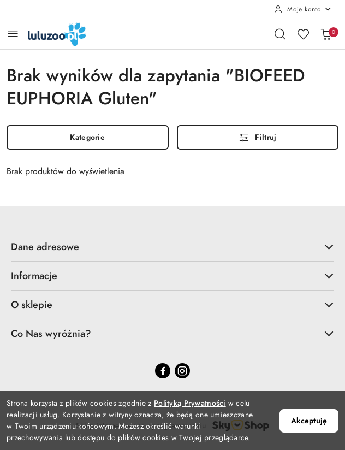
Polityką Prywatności (190, 403)
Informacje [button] (172, 275)
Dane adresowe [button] (172, 246)
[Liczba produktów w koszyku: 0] (326, 33)
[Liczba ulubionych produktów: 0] (303, 33)
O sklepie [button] (172, 304)
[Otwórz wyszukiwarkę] (280, 33)
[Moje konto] (303, 9)
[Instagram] (182, 370)
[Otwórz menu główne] (13, 33)
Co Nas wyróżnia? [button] (172, 333)
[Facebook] (162, 370)
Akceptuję (309, 421)
